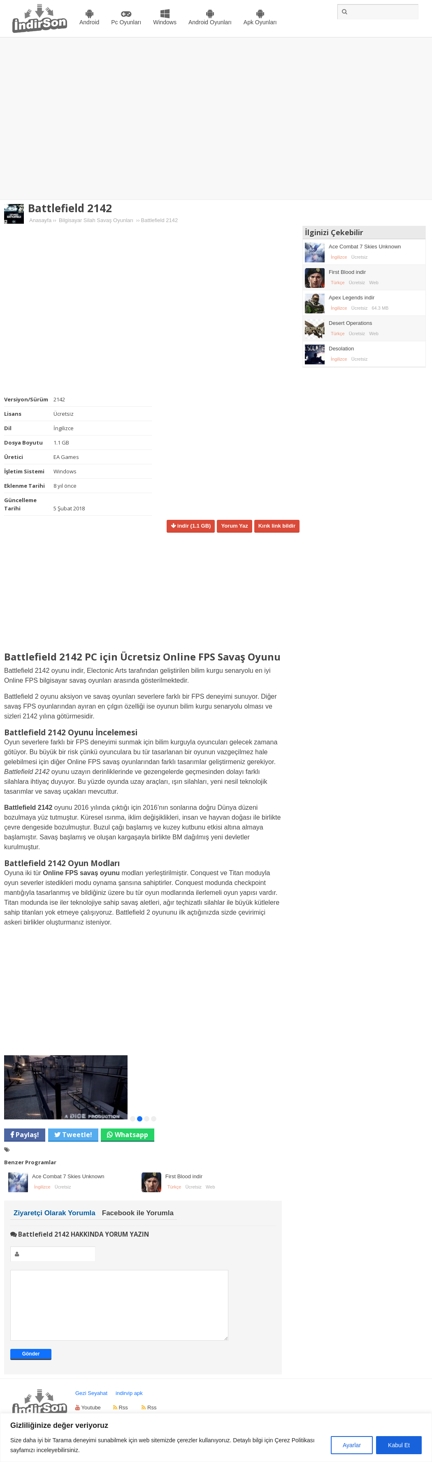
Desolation (341, 348)
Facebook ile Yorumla (138, 1213)
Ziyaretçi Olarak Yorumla (54, 1213)
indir (193, 526)
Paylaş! (26, 1134)
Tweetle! (76, 1134)
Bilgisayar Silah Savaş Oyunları (96, 220)
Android (89, 22)
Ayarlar (352, 1445)
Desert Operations (350, 323)
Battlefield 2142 (70, 208)
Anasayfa (40, 220)
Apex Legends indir (351, 297)
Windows (165, 22)
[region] (216, 1437)
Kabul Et (399, 1445)
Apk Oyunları (260, 22)
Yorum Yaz (234, 526)
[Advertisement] (77, 119)
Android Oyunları (210, 22)
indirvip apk (129, 1405)
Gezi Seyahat (91, 1405)
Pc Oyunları (126, 22)
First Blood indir (183, 1176)
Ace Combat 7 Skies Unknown (68, 1176)
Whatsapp (131, 1134)
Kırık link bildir (276, 526)
